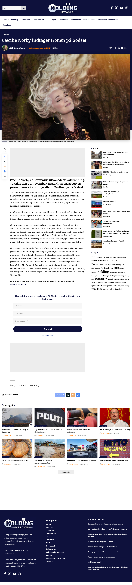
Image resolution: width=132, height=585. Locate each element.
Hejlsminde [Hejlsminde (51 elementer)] (125, 265)
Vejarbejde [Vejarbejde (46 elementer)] (105, 289)
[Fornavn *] (47, 306)
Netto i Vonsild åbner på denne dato (114, 460)
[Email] (122, 48)
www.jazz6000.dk (18, 284)
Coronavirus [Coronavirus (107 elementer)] (111, 261)
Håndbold (106, 216)
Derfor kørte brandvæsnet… (108, 20)
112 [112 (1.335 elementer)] (93, 257)
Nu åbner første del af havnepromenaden (43, 461)
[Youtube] (121, 8)
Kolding (5, 20)
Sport (54, 20)
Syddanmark (76, 20)
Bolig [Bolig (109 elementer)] (114, 258)
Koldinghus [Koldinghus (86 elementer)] (113, 272)
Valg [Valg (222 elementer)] (126, 285)
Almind (105, 157)
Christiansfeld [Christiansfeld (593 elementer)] (98, 260)
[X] (116, 8)
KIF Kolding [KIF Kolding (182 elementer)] (119, 268)
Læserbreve (63, 20)
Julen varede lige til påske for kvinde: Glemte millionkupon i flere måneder (116, 232)
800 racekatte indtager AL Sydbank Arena (102, 547)
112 (48, 20)
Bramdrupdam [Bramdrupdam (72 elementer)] (121, 258)
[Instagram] (127, 8)
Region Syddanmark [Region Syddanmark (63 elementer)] (97, 282)
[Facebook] (111, 8)
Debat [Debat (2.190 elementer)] (95, 264)
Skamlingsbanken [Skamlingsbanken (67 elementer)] (120, 282)
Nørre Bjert (72, 426)
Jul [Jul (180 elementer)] (102, 268)
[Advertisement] (47, 162)
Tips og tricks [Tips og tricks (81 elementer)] (107, 286)
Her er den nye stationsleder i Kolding (115, 429)
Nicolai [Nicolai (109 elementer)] (110, 279)
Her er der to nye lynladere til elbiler (81, 460)
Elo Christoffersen (18, 48)
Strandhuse (82, 426)
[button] (125, 48)
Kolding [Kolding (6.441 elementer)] (103, 272)
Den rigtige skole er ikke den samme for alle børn (105, 552)
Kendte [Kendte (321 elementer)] (107, 268)
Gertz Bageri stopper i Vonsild (113, 241)
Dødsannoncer (89, 20)
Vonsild (111, 244)
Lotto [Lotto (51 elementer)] (92, 279)
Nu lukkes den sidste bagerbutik (15, 460)
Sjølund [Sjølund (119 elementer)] (111, 282)
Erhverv (105, 244)
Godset (23, 386)
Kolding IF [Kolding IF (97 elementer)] (121, 272)
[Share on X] (118, 48)
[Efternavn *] (47, 313)
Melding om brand (109, 202)
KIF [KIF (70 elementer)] (112, 268)
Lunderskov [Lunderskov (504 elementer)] (101, 278)
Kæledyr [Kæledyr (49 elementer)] (127, 276)
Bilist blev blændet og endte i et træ (115, 172)
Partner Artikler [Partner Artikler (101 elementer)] (119, 279)
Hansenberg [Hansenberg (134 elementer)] (116, 265)
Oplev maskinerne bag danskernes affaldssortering (105, 524)
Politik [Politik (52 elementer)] (127, 279)
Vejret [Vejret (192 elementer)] (111, 289)
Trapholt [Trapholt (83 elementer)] (121, 286)
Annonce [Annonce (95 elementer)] (99, 258)
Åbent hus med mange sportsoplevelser (111, 193)
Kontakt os (6, 25)
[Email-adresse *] (47, 321)
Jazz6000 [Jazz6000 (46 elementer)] (97, 268)
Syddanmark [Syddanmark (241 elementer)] (96, 285)
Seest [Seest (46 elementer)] (106, 282)
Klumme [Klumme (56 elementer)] (93, 272)
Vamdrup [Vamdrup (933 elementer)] (96, 288)
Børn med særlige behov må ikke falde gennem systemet (107, 529)
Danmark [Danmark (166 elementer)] (120, 261)
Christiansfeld (38, 20)
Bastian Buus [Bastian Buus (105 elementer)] (107, 258)
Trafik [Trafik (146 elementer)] (115, 286)
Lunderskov (25, 20)
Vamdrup (14, 20)
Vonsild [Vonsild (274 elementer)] (118, 289)
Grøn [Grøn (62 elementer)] (109, 265)
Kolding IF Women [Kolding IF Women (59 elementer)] (96, 276)
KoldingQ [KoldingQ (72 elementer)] (106, 276)
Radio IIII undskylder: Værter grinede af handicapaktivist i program (116, 163)
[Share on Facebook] (115, 48)
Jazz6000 (29, 386)
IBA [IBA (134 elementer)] (92, 268)
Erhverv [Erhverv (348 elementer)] (103, 264)
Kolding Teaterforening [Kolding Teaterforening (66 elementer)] (117, 276)
